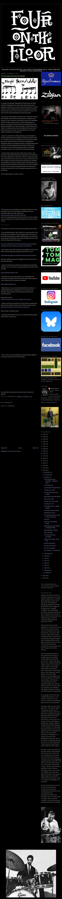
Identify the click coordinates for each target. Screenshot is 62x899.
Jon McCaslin (54, 388)
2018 (44, 453)
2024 (44, 439)
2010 (44, 575)
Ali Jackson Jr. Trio (49, 503)
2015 (44, 460)
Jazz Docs (46, 519)
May (45, 563)
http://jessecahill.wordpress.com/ (9, 272)
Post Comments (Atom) (14, 451)
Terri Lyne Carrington (49, 548)
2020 (44, 448)
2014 (44, 463)
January (46, 572)
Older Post (35, 448)
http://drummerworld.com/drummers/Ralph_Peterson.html (16, 299)
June (45, 560)
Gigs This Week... (48, 532)
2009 (44, 578)
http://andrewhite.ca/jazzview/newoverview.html (13, 215)
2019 (44, 451)
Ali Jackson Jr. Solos (49, 490)
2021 (44, 446)
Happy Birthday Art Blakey (51, 530)
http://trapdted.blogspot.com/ (8, 284)
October (46, 477)
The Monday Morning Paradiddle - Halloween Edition (51, 481)
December (47, 472)
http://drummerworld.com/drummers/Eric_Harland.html (15, 307)
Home (20, 448)
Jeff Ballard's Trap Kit (49, 512)
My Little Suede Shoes (50, 545)
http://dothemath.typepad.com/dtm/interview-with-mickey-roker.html (18, 255)
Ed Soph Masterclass (49, 543)
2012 (44, 468)
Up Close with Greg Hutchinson (52, 487)
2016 (44, 458)
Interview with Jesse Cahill (51, 501)
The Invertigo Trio (48, 485)
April (45, 565)
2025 (44, 436)
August (46, 556)
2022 (44, 444)
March (46, 568)
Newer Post (4, 448)
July (45, 558)
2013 (44, 465)
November (47, 474)
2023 (44, 441)
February (46, 570)
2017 (44, 456)
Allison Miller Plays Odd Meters (52, 496)
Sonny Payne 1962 (49, 499)
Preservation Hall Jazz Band (51, 510)
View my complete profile (49, 402)
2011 (44, 470)
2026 (44, 434)
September (47, 553)
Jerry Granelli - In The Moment (52, 550)
